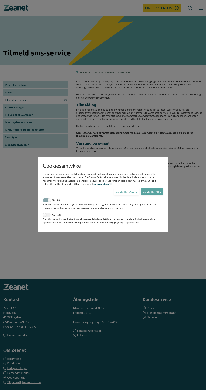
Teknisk (56, 200)
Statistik (56, 215)
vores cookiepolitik (103, 184)
